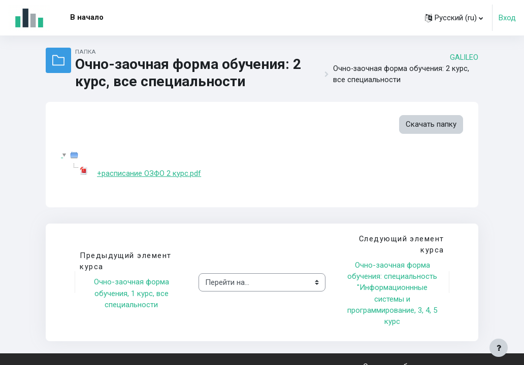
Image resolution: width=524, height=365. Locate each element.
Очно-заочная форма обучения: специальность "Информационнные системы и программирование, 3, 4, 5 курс (393, 293)
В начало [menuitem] (87, 17)
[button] (454, 17)
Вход (507, 17)
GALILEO (464, 57)
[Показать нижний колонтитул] (498, 348)
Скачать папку (431, 124)
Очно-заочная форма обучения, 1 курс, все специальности (132, 294)
